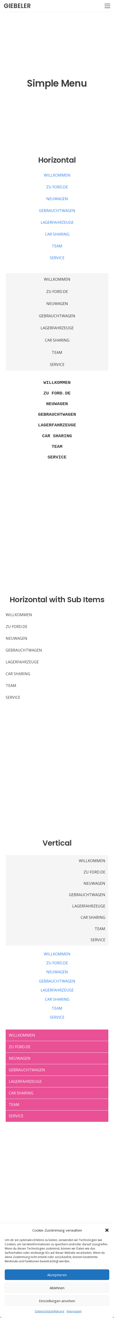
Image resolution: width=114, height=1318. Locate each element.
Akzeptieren (57, 1274)
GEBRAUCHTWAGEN (57, 210)
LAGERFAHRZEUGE (57, 222)
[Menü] (107, 6)
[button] (107, 1230)
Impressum (74, 1311)
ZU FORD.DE (57, 187)
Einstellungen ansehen (57, 1300)
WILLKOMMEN (57, 175)
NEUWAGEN (57, 198)
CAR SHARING (57, 234)
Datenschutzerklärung (49, 1311)
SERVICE (57, 257)
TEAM (57, 246)
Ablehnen (57, 1287)
